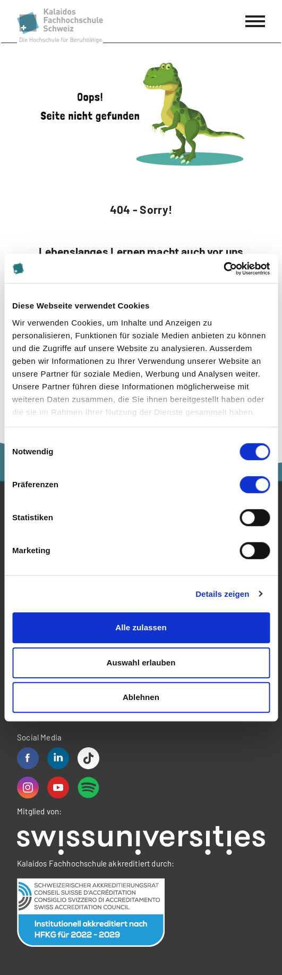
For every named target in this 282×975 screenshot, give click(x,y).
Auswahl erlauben (141, 662)
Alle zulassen (140, 627)
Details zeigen (222, 593)
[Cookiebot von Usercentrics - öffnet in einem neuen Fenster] (223, 269)
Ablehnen (141, 697)
